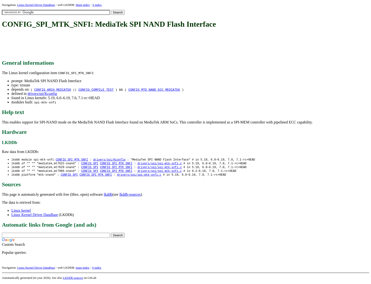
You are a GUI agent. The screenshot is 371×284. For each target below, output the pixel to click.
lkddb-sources (130, 196)
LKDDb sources (73, 279)
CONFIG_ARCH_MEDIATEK (52, 89)
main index (82, 269)
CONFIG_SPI (89, 164)
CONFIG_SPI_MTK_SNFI (72, 160)
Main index (83, 5)
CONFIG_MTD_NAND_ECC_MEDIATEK (154, 89)
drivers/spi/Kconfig (42, 94)
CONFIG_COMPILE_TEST (96, 89)
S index (97, 5)
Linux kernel (21, 212)
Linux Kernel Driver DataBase (36, 5)
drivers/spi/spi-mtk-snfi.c (159, 164)
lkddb (108, 196)
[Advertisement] (88, 44)
